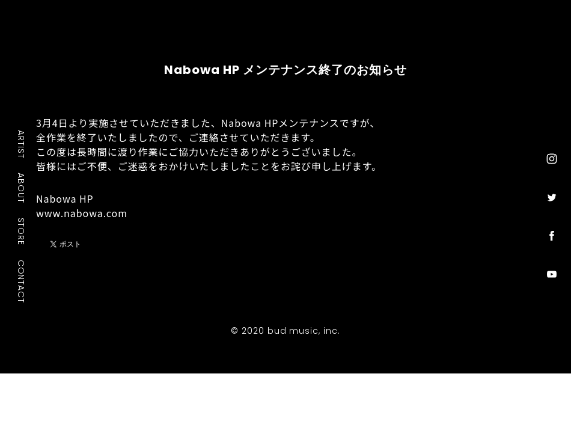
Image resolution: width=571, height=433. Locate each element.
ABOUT (22, 188)
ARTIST (22, 144)
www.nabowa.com (81, 213)
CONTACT (22, 281)
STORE (22, 231)
